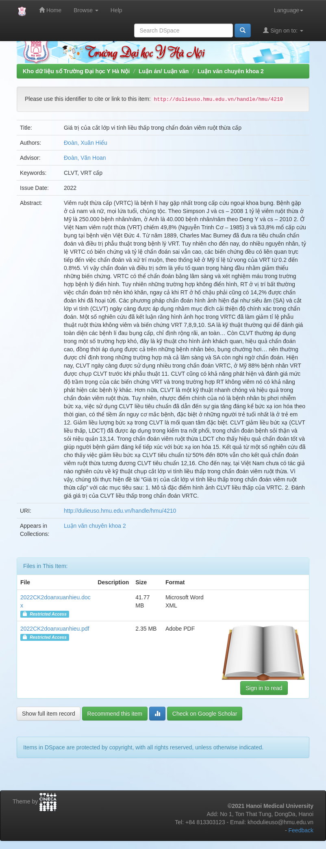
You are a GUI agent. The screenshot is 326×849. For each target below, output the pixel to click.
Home (50, 10)
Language (288, 10)
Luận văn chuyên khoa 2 (231, 71)
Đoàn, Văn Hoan (85, 158)
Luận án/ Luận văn (164, 71)
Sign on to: (283, 30)
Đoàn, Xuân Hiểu (85, 142)
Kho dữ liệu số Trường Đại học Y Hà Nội (76, 71)
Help (116, 10)
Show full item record (48, 713)
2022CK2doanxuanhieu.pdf (54, 628)
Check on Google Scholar (204, 713)
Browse (86, 10)
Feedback (301, 830)
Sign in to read (264, 688)
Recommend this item (114, 713)
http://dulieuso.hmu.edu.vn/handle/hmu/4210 (120, 510)
